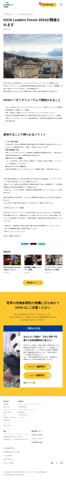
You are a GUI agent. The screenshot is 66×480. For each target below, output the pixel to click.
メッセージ (6, 422)
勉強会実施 (21, 412)
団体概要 (5, 404)
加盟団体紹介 (7, 420)
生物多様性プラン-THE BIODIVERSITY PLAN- (15, 439)
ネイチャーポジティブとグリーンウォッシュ (15, 434)
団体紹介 (6, 401)
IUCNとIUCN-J (7, 425)
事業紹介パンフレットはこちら (13, 231)
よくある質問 (7, 455)
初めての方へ (7, 407)
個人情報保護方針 (8, 448)
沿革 (4, 415)
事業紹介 (21, 401)
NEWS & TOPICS (36, 435)
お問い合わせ (7, 459)
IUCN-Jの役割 (7, 412)
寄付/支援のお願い (48, 4)
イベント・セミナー (37, 438)
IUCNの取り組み (22, 415)
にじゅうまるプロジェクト (26, 409)
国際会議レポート (32, 282)
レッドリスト (22, 417)
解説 (4, 431)
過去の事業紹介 (22, 407)
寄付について (27, 383)
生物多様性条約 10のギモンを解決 (12, 436)
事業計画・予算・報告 (9, 417)
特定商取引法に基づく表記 (11, 452)
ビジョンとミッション (9, 409)
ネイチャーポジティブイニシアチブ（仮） (29, 404)
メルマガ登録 (8, 463)
